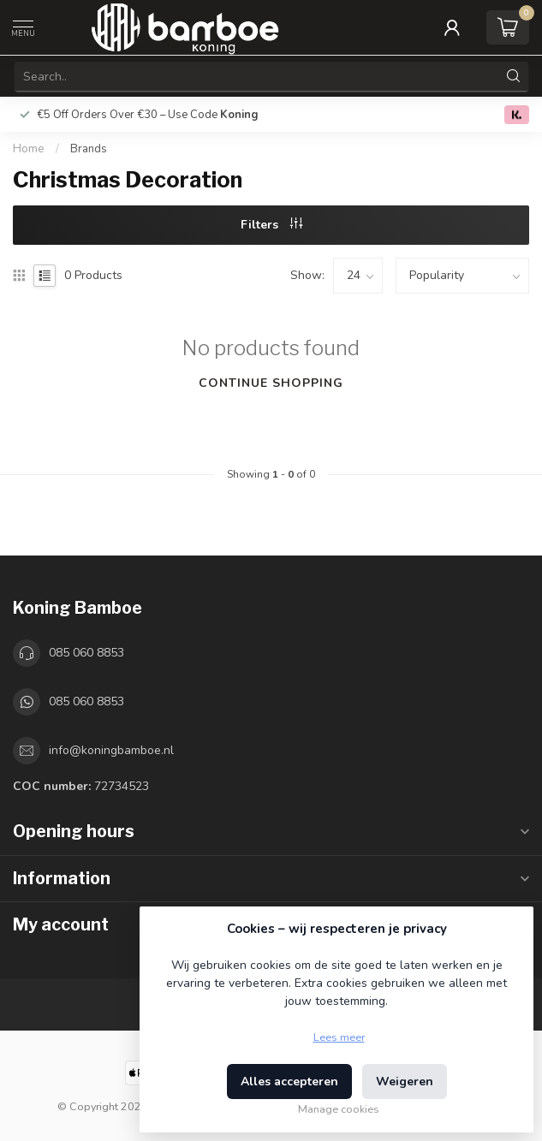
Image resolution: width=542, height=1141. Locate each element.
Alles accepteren (289, 1081)
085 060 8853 (86, 653)
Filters (271, 225)
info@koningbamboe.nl (111, 750)
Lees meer (339, 1037)
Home (29, 149)
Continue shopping (271, 383)
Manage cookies (338, 1109)
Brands (88, 149)
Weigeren (404, 1081)
